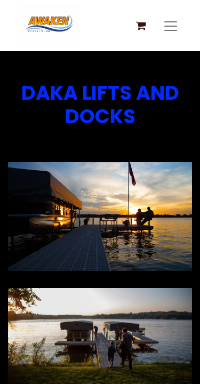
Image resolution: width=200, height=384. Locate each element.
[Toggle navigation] (170, 25)
